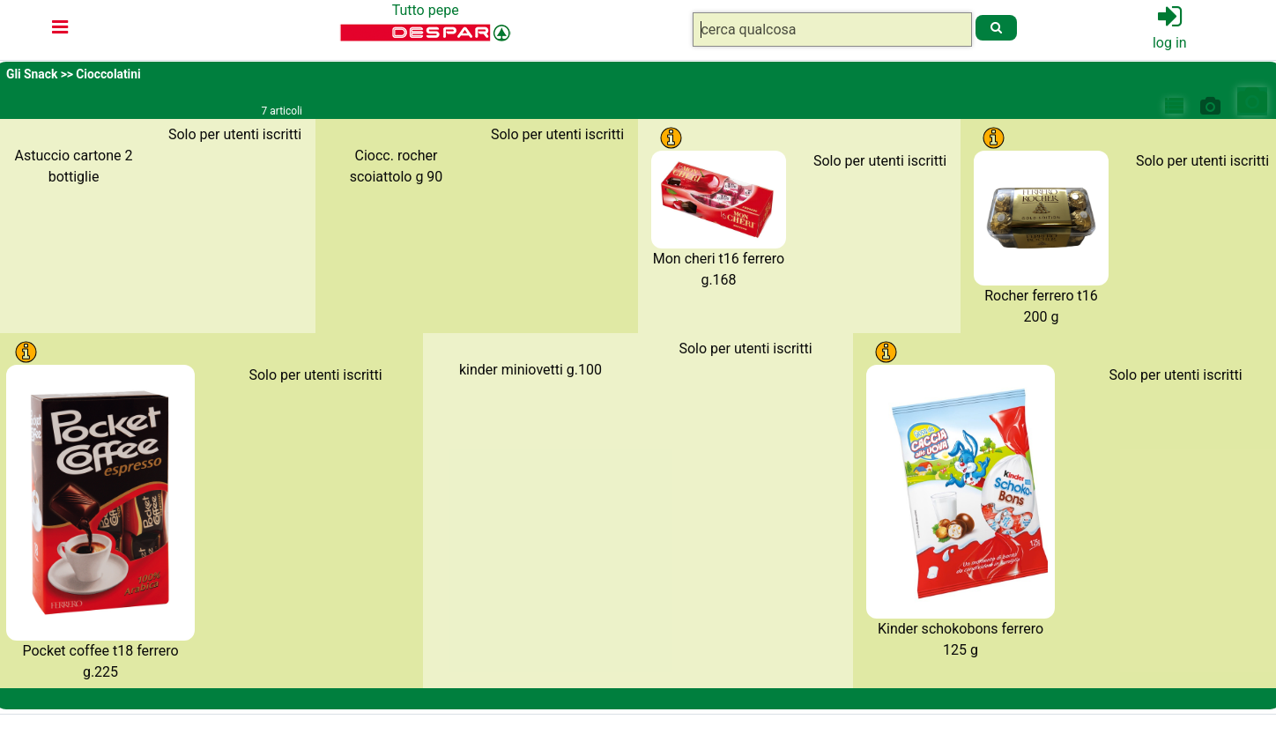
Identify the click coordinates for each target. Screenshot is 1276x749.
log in (1170, 42)
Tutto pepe (425, 10)
